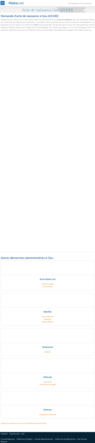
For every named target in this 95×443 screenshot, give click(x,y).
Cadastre (47, 352)
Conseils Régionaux (8, 439)
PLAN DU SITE (14, 434)
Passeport (47, 319)
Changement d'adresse (47, 414)
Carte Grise (48, 382)
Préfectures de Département (65, 439)
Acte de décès (48, 286)
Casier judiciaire (47, 322)
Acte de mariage (47, 284)
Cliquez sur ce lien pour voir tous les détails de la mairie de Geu (24, 423)
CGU (22, 434)
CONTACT (4, 434)
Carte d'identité (47, 316)
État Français (82, 439)
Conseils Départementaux (43, 439)
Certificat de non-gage (47, 384)
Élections (4, 442)
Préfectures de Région (25, 439)
